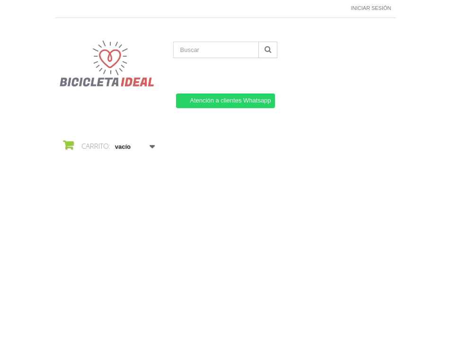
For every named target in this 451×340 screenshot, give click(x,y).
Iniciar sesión (371, 8)
